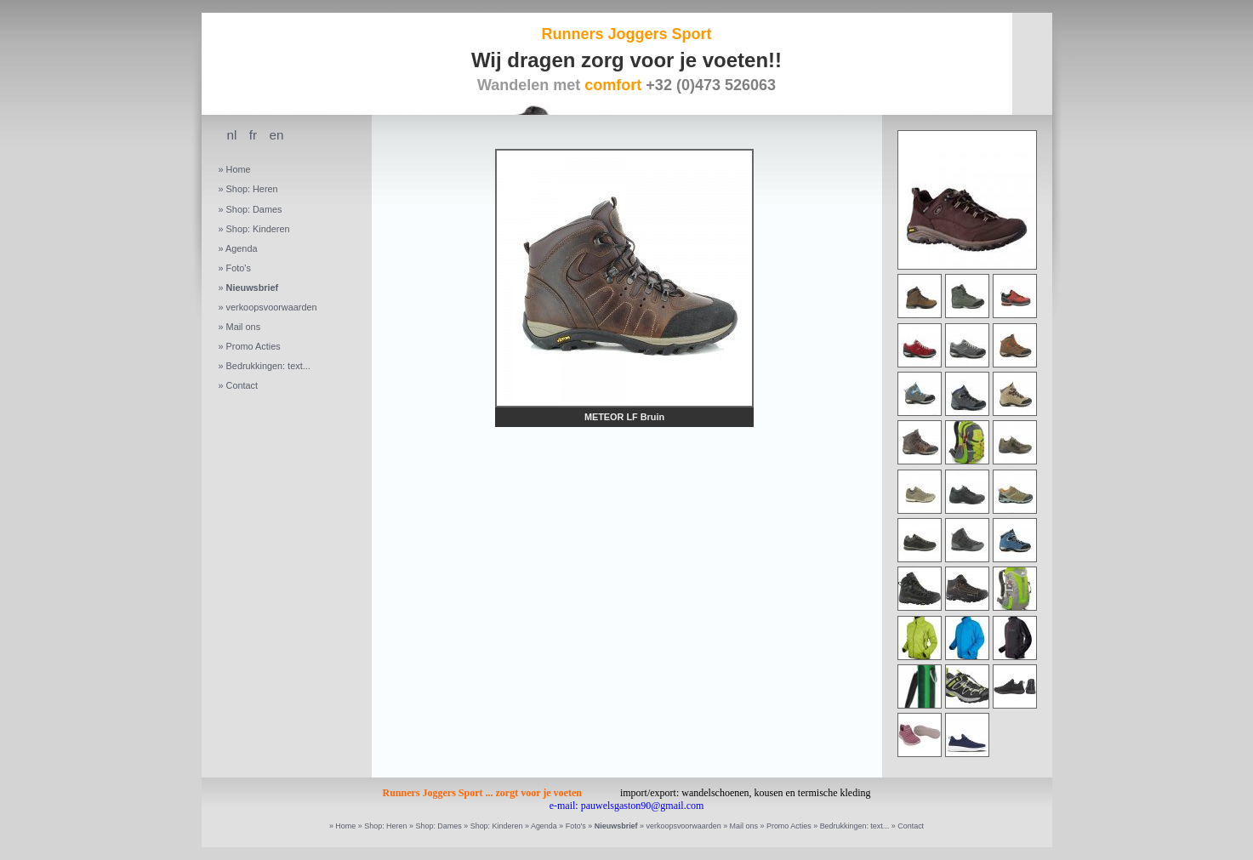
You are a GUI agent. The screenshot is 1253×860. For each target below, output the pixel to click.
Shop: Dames (254, 209)
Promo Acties (253, 346)
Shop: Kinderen (258, 229)
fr (253, 135)
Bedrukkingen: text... (268, 366)
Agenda (241, 248)
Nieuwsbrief (252, 287)
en (276, 135)
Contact (242, 385)
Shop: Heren (252, 189)
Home (238, 169)
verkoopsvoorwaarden (271, 307)
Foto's (238, 268)
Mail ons (243, 327)
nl (232, 135)
